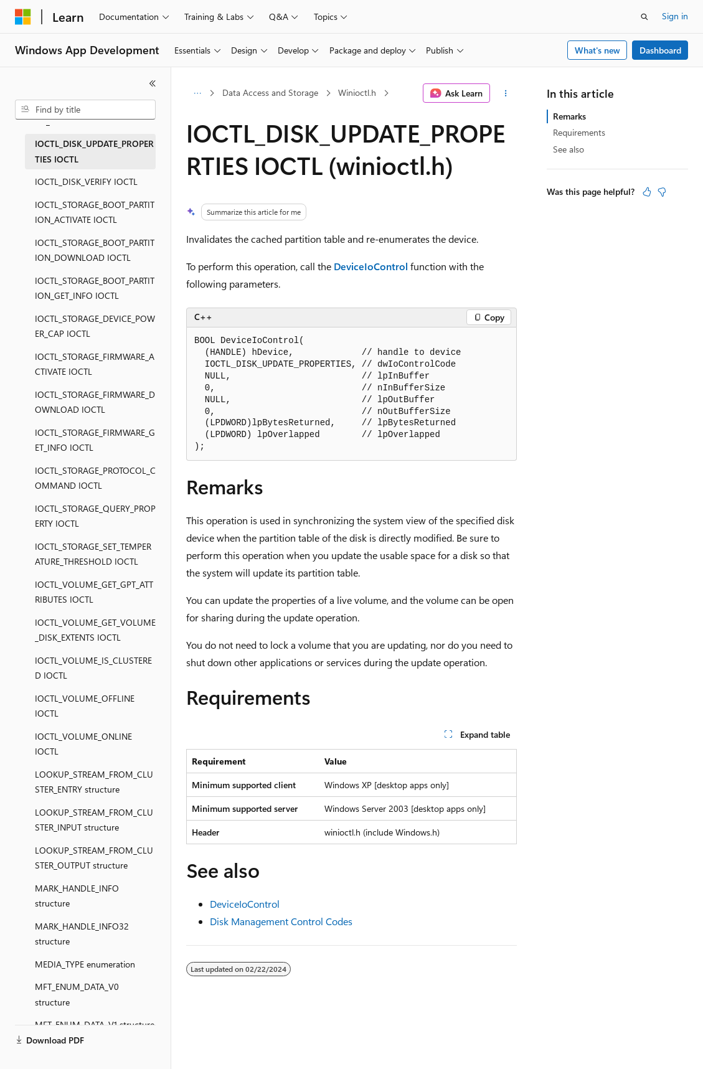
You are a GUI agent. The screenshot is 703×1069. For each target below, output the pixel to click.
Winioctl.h (357, 92)
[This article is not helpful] (661, 191)
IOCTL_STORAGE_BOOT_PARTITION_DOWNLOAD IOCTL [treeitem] (94, 250)
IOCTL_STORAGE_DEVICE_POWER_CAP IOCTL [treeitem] (95, 326)
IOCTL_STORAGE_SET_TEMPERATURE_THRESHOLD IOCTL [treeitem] (93, 554)
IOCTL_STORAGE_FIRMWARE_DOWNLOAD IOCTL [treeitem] (95, 402)
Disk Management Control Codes (281, 921)
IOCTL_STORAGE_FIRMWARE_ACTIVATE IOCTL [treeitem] (94, 364)
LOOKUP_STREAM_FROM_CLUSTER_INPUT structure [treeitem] (94, 820)
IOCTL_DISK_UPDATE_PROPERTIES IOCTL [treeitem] (94, 151)
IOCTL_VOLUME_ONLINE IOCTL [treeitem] (83, 744)
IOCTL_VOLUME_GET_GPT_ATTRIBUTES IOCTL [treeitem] (94, 592)
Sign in (675, 16)
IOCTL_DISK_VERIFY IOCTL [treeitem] (86, 181)
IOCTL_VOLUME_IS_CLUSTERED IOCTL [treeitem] (93, 668)
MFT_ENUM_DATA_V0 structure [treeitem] (77, 994)
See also (568, 149)
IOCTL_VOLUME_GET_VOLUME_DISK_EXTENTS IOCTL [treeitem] (95, 630)
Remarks (569, 116)
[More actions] (506, 93)
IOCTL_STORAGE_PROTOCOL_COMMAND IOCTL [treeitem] (95, 478)
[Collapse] (152, 83)
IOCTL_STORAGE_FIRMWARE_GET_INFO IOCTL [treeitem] (95, 440)
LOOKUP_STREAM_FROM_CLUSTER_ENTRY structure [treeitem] (94, 782)
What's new (597, 50)
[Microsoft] (23, 17)
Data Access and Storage (270, 92)
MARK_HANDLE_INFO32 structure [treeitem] (82, 934)
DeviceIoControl (245, 903)
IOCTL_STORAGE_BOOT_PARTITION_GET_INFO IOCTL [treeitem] (94, 288)
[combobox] (85, 110)
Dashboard (660, 50)
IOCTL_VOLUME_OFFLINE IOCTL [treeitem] (84, 706)
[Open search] (644, 17)
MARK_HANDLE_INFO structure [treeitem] (77, 896)
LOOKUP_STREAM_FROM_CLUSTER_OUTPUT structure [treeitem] (94, 858)
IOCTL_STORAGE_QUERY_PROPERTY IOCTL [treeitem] (95, 516)
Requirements (579, 132)
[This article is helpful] (646, 191)
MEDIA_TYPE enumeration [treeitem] (85, 964)
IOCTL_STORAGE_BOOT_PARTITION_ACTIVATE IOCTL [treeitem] (94, 212)
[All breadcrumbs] (197, 93)
